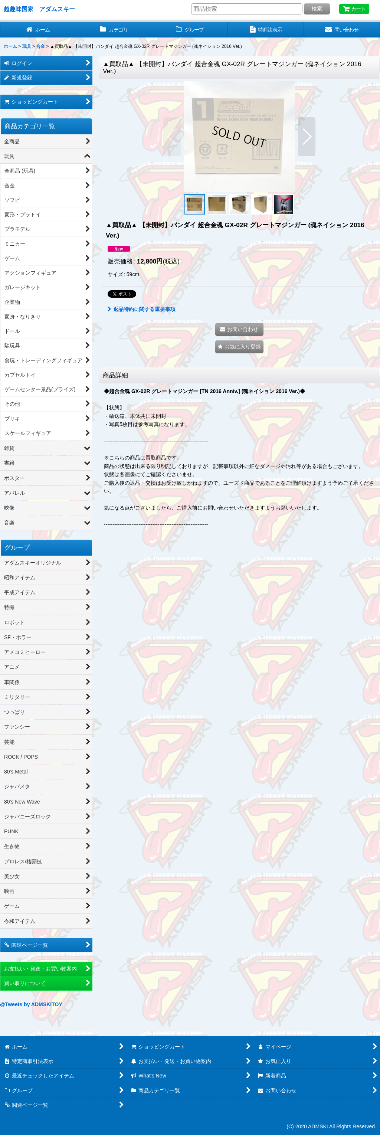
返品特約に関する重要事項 (142, 309)
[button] (172, 136)
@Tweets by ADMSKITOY (31, 1004)
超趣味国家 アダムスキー (39, 9)
